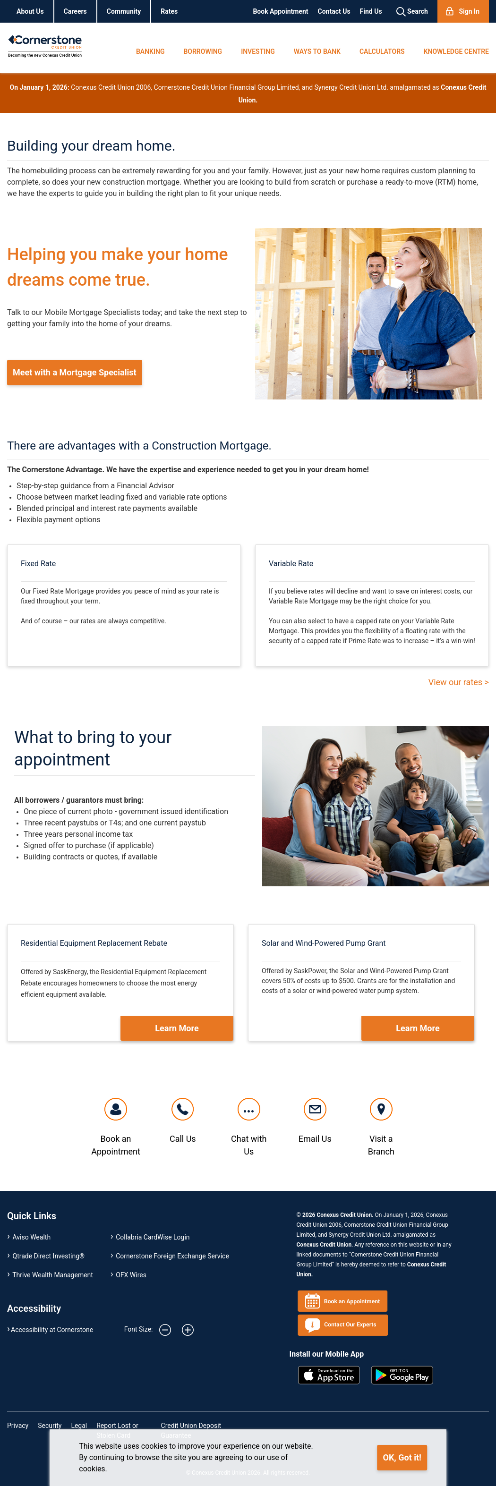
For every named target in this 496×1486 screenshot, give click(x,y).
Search (412, 12)
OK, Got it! (402, 1457)
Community (124, 11)
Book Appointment (280, 11)
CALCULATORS (382, 51)
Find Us (371, 11)
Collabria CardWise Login (152, 1237)
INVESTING (258, 51)
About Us (30, 11)
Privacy (17, 1425)
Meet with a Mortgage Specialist (75, 372)
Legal (79, 1425)
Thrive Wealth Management (52, 1275)
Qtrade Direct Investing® (49, 1256)
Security (49, 1425)
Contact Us (334, 11)
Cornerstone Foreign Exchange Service (172, 1256)
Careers (75, 11)
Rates (169, 11)
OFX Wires (131, 1275)
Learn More (176, 1028)
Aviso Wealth (32, 1237)
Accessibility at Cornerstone (52, 1329)
